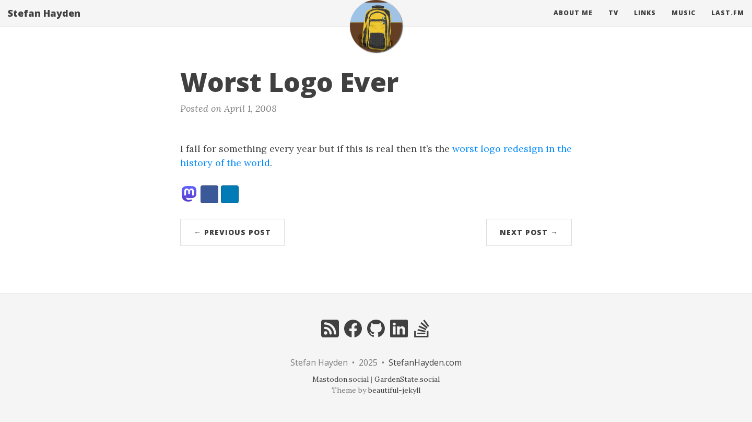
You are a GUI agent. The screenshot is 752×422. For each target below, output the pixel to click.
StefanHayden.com (425, 362)
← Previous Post (232, 232)
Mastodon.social (340, 379)
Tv (613, 23)
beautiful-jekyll (394, 390)
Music (684, 23)
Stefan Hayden (44, 23)
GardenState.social (407, 379)
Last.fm (727, 23)
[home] (376, 36)
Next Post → (529, 232)
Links (645, 23)
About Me (573, 23)
